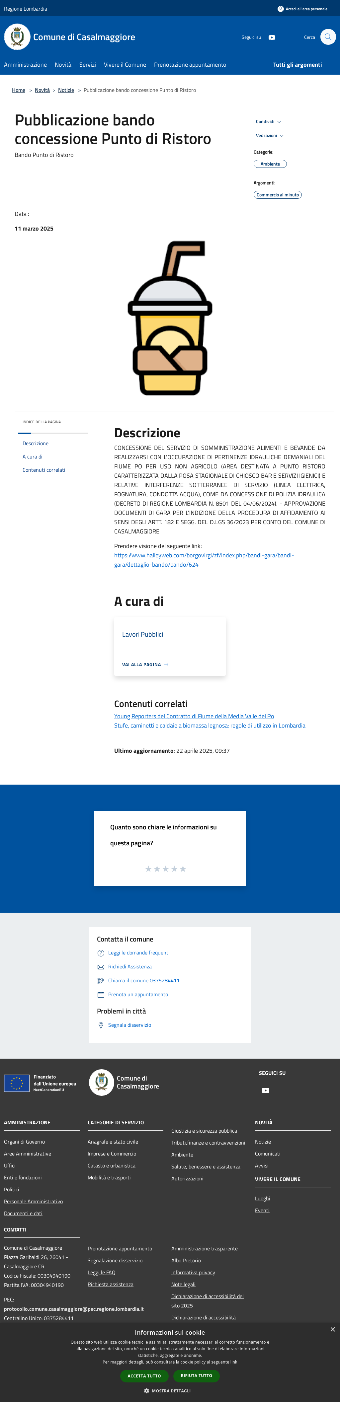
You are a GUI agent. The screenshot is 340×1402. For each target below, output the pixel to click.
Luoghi (262, 1198)
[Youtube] (269, 36)
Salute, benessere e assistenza (205, 1166)
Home (18, 90)
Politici (11, 1189)
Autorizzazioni (187, 1178)
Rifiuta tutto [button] (196, 1375)
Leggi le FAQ (102, 1272)
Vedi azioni (271, 136)
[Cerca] (328, 37)
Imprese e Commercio (112, 1153)
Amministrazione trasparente (204, 1248)
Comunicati (268, 1153)
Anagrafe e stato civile (113, 1142)
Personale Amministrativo (33, 1201)
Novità (42, 90)
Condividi (269, 122)
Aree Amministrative (27, 1153)
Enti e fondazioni (23, 1177)
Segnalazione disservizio (115, 1260)
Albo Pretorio (186, 1260)
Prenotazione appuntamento (120, 1248)
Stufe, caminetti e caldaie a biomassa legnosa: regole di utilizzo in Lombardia (209, 725)
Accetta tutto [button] (144, 1376)
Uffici (10, 1165)
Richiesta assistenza (110, 1284)
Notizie (66, 90)
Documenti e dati (23, 1213)
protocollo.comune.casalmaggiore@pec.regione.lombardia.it (74, 1309)
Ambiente (182, 1154)
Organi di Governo (24, 1142)
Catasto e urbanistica (111, 1165)
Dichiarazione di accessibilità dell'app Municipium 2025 (203, 1322)
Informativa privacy (193, 1272)
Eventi (262, 1210)
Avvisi (262, 1165)
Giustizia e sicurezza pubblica (204, 1131)
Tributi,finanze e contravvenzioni (208, 1143)
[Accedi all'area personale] (302, 9)
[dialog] (170, 1362)
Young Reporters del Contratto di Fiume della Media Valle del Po (194, 716)
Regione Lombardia (25, 9)
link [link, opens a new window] (233, 1362)
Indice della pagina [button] (42, 422)
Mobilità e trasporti (109, 1177)
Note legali (183, 1284)
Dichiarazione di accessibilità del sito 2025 (207, 1300)
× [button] (332, 1329)
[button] (170, 1390)
